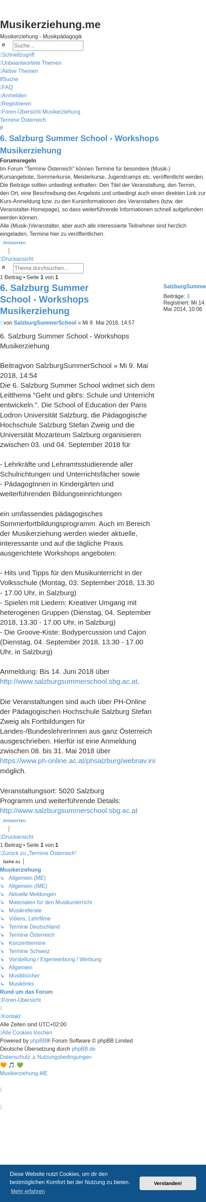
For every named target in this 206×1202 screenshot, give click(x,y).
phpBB (38, 1041)
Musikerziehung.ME (24, 1073)
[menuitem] (31, 63)
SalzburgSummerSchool (45, 323)
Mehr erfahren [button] (28, 1191)
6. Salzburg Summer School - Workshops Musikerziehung (79, 144)
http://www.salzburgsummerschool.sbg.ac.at (69, 681)
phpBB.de (84, 1049)
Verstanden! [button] (168, 1183)
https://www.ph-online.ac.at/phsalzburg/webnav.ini (78, 760)
